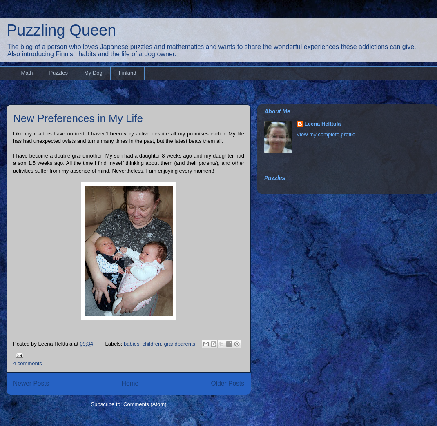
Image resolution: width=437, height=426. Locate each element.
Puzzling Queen (61, 30)
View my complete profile (326, 134)
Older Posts (227, 383)
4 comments (27, 363)
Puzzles (58, 73)
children (152, 344)
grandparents (179, 344)
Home (130, 383)
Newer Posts (31, 383)
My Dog (93, 73)
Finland (127, 73)
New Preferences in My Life (78, 118)
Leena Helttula (323, 124)
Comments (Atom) (144, 404)
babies (131, 344)
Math (27, 73)
